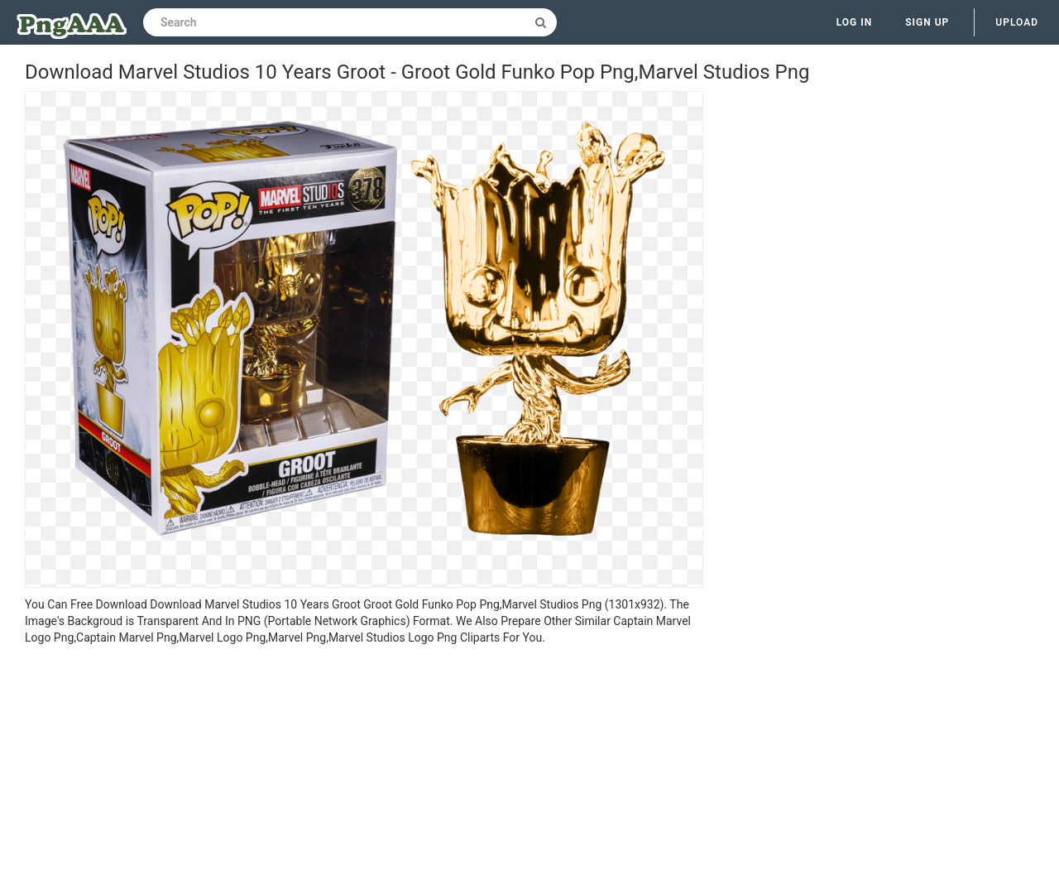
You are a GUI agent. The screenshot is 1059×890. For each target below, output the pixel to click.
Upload (1016, 22)
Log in (854, 22)
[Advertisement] (364, 770)
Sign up (927, 22)
